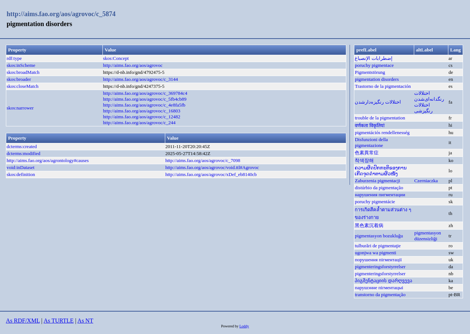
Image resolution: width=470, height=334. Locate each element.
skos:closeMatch (23, 86)
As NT (85, 320)
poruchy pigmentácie (375, 201)
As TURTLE (59, 320)
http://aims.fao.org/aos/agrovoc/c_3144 (140, 79)
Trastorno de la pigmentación (383, 86)
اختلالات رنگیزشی (423, 108)
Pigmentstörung (370, 72)
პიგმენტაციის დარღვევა (383, 280)
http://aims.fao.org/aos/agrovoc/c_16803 (142, 111)
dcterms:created (22, 146)
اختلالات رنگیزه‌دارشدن (378, 102)
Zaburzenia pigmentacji (377, 180)
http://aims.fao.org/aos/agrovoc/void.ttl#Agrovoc (212, 167)
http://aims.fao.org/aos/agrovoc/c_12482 (142, 116)
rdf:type (14, 58)
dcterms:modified (23, 153)
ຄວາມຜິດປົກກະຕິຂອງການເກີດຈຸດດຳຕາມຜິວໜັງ (381, 170)
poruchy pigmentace (374, 65)
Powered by (230, 326)
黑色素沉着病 (369, 225)
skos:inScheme (21, 65)
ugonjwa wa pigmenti (375, 252)
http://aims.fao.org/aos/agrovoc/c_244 (139, 122)
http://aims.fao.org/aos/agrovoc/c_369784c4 (145, 93)
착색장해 (364, 160)
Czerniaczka (426, 180)
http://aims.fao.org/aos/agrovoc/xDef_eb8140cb (211, 174)
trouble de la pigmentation (380, 118)
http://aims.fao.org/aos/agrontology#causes (48, 160)
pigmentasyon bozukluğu (379, 235)
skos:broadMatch (23, 72)
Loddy (244, 326)
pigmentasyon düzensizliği (427, 235)
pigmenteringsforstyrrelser (380, 266)
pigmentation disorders (377, 79)
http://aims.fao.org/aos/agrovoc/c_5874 (61, 14)
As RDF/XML (23, 320)
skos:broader (19, 79)
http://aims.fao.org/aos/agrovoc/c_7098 (202, 160)
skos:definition (21, 174)
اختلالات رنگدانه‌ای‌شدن (429, 96)
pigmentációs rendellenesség (382, 132)
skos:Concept (116, 58)
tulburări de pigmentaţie (378, 245)
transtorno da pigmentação (380, 294)
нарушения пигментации (380, 194)
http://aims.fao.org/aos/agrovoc (133, 65)
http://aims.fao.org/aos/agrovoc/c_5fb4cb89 (145, 99)
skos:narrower (20, 108)
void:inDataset (21, 167)
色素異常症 (367, 152)
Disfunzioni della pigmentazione (371, 142)
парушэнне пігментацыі (379, 287)
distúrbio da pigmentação (379, 187)
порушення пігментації (378, 259)
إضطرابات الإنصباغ (373, 58)
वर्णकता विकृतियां (369, 125)
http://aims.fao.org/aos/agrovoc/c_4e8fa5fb (144, 105)
